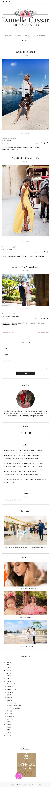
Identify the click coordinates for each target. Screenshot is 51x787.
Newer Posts (8, 332)
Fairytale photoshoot (26, 617)
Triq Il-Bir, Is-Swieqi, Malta (12, 316)
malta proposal (19, 477)
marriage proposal (10, 471)
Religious (38, 474)
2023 (7, 667)
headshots (28, 469)
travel (15, 466)
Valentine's (20, 469)
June (8, 697)
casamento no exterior (11, 458)
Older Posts (43, 332)
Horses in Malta (29, 474)
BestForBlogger (37, 784)
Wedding (14, 325)
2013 (7, 732)
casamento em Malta (33, 453)
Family (27, 461)
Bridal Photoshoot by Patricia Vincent (26, 588)
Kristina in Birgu (25, 51)
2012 (7, 735)
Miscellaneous (37, 466)
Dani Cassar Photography (21, 784)
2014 (7, 730)
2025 (7, 662)
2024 (7, 665)
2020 (7, 676)
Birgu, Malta (8, 140)
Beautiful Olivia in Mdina (25, 158)
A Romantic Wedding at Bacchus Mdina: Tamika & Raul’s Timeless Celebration (25, 547)
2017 (7, 722)
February (9, 716)
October (9, 687)
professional (8, 479)
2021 (7, 673)
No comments (5, 143)
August (9, 692)
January (9, 719)
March (9, 713)
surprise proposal (23, 471)
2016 (7, 724)
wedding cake (22, 466)
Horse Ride (19, 474)
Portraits (14, 149)
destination (9, 147)
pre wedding (7, 466)
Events (30, 466)
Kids (41, 463)
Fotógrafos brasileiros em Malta (30, 455)
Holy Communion (9, 474)
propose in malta (40, 479)
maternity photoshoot (33, 477)
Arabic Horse (34, 471)
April (8, 711)
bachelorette (8, 477)
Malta (7, 323)
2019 (7, 678)
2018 (7, 681)
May (8, 700)
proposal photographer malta (23, 479)
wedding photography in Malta (30, 458)
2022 (7, 670)
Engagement (7, 461)
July (8, 695)
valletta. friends (9, 482)
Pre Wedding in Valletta (26, 646)
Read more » (25, 133)
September (10, 689)
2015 (7, 727)
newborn (6, 469)
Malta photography (37, 256)
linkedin (35, 469)
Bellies (37, 463)
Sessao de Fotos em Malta (12, 463)
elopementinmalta (28, 463)
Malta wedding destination (33, 450)
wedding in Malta (18, 461)
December (10, 684)
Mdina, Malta (8, 249)
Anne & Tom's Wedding (25, 266)
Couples (20, 450)
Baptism (13, 469)
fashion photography (21, 147)
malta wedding (30, 323)
